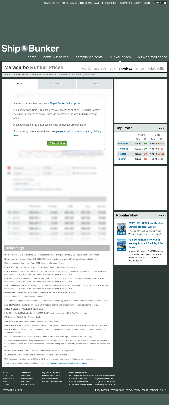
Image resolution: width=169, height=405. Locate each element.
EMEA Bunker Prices (50, 379)
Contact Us (126, 3)
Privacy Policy (8, 379)
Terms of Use (8, 376)
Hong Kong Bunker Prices (105, 384)
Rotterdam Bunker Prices (105, 376)
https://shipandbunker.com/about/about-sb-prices (66, 363)
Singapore (123, 143)
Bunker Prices (120, 57)
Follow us (71, 3)
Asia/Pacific (156, 68)
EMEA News (25, 382)
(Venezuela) (89, 74)
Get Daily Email (91, 3)
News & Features (55, 57)
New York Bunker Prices (78, 382)
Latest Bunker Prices (78, 373)
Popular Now (127, 215)
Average (100, 68)
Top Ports (124, 128)
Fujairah (122, 159)
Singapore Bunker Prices (105, 382)
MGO (19, 84)
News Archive (51, 3)
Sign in (147, 3)
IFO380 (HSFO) (57, 84)
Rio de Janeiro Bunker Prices (80, 384)
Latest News (26, 373)
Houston (122, 154)
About (137, 3)
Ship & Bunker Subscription (65, 103)
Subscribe (110, 3)
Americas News (27, 379)
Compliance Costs (89, 57)
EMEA (140, 68)
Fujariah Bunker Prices (104, 379)
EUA (112, 68)
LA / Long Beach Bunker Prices (81, 376)
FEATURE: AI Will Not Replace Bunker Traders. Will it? (146, 225)
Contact (6, 384)
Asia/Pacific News (28, 384)
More (161, 128)
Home (31, 57)
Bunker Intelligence (152, 57)
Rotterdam (123, 149)
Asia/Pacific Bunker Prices (52, 382)
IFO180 (95, 84)
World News (25, 376)
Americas (125, 68)
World (86, 68)
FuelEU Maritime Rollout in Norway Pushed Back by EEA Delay (146, 243)
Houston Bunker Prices (78, 379)
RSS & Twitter (102, 390)
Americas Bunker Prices (51, 376)
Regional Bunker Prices (51, 373)
